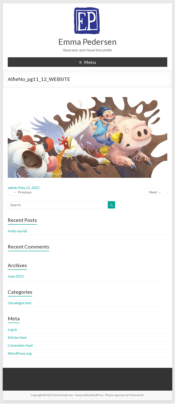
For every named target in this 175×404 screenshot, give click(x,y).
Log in (12, 329)
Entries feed (17, 337)
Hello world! (17, 231)
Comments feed (20, 345)
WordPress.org (20, 353)
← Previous (23, 192)
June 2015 (16, 276)
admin (12, 187)
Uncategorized (19, 303)
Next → (155, 192)
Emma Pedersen (87, 42)
